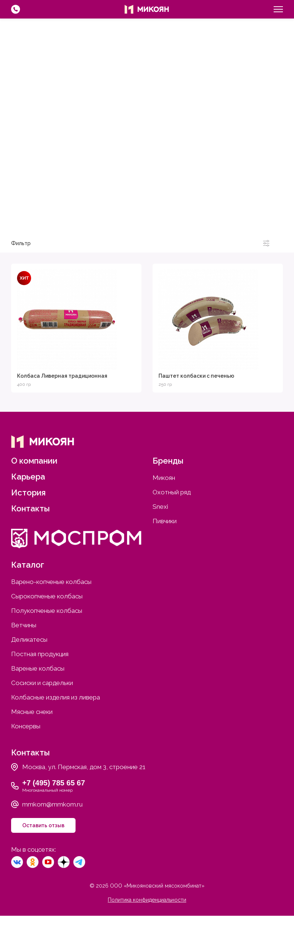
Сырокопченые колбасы (47, 596)
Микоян (15, 224)
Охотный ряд (107, 224)
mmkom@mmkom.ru (52, 804)
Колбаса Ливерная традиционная (62, 375)
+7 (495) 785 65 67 (53, 783)
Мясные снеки (32, 711)
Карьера (28, 476)
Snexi (195, 224)
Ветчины (23, 625)
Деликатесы (29, 639)
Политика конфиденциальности (147, 900)
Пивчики (278, 224)
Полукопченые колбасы (46, 610)
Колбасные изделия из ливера (55, 697)
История (28, 492)
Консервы (25, 726)
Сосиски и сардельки (42, 683)
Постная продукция (40, 654)
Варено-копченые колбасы (51, 581)
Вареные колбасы (37, 668)
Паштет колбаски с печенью (196, 375)
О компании (34, 460)
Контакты (30, 508)
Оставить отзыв (43, 825)
